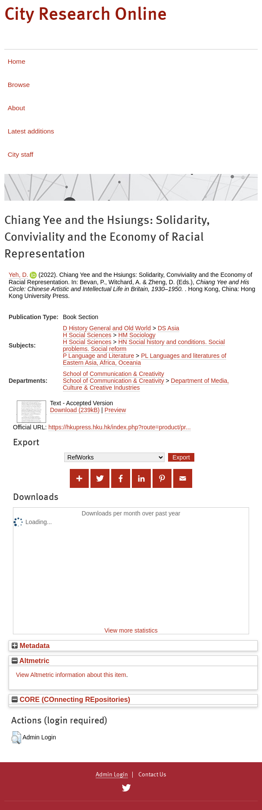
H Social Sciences (87, 335)
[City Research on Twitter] (126, 788)
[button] (16, 737)
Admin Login (112, 775)
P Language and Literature (98, 355)
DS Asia (168, 328)
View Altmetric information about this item (71, 674)
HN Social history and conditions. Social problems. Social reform (144, 345)
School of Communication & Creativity (113, 373)
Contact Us (152, 775)
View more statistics (130, 630)
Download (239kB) (75, 410)
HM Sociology (136, 335)
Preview (115, 410)
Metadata (31, 645)
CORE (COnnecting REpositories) (71, 699)
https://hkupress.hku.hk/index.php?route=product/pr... (119, 427)
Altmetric (31, 660)
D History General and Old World (107, 328)
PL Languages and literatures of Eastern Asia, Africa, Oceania (144, 359)
